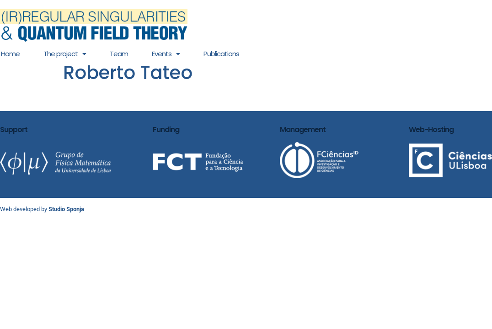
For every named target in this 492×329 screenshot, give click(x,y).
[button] (65, 53)
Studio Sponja (66, 209)
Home (10, 53)
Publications (221, 53)
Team (119, 53)
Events (166, 53)
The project (64, 53)
